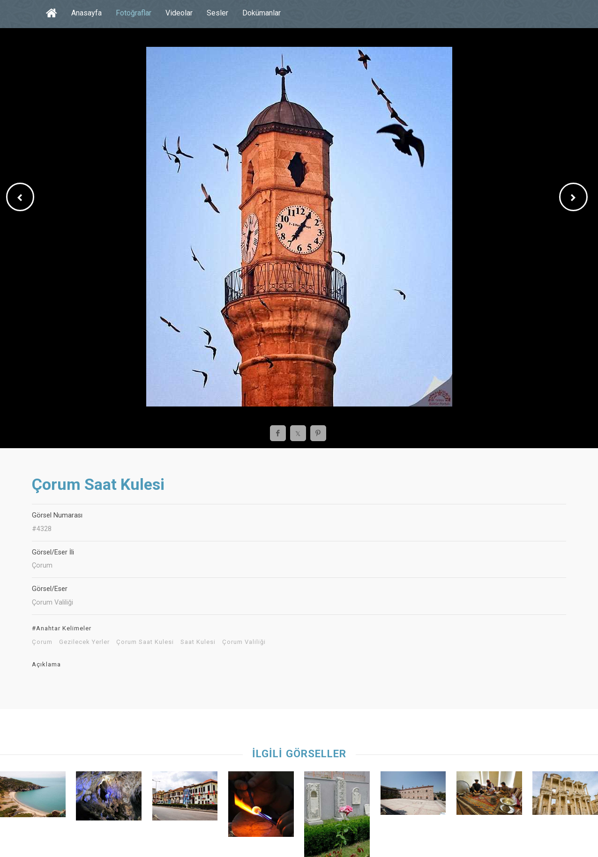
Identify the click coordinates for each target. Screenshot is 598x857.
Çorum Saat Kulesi (145, 642)
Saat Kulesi (198, 642)
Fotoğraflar (133, 12)
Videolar (179, 12)
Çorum (42, 642)
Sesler (217, 12)
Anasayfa (86, 12)
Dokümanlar (261, 12)
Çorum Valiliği (244, 642)
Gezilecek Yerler (84, 642)
